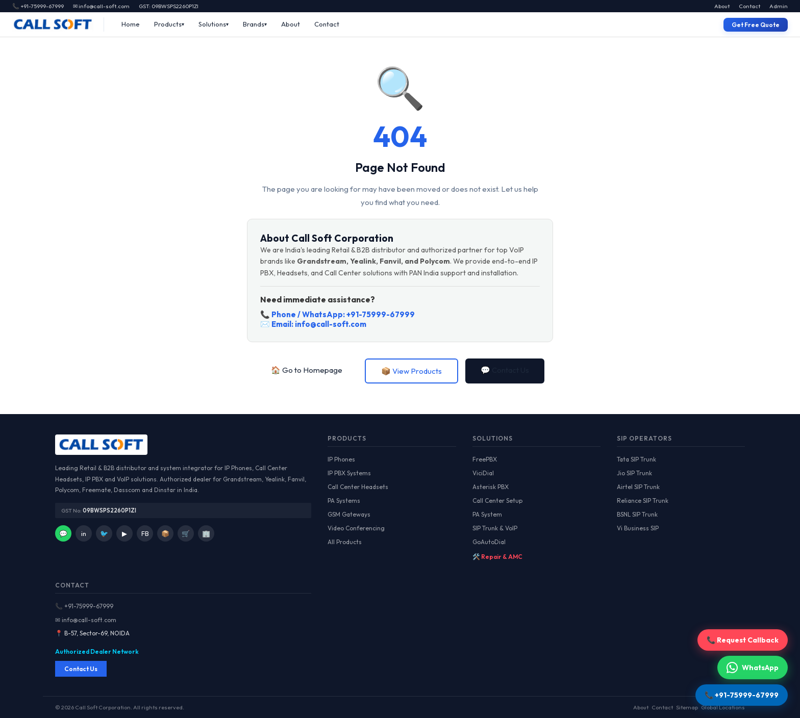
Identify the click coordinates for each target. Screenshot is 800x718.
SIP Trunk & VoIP (494, 528)
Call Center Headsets (358, 487)
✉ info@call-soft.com (101, 6)
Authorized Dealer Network (97, 651)
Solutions (212, 24)
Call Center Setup (497, 500)
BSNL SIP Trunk (637, 514)
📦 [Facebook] (165, 533)
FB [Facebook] (145, 533)
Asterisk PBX (490, 487)
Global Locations (723, 707)
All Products (345, 542)
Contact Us (80, 669)
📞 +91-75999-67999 (84, 606)
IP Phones (341, 459)
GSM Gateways (349, 514)
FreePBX (484, 459)
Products (168, 24)
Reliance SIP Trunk (642, 500)
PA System (487, 514)
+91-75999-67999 (380, 314)
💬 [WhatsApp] (63, 533)
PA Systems (344, 500)
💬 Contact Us (505, 370)
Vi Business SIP (638, 528)
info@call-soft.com (330, 324)
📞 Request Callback (743, 640)
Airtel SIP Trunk (638, 487)
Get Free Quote (756, 25)
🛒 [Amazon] (186, 533)
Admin (778, 6)
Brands (253, 24)
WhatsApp (753, 667)
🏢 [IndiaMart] (206, 533)
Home (130, 24)
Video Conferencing (356, 528)
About (722, 6)
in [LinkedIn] (83, 533)
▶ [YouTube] (124, 533)
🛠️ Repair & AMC (497, 556)
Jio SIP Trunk (634, 473)
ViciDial (483, 473)
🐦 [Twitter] (104, 533)
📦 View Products (411, 371)
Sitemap (687, 707)
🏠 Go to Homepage (306, 370)
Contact (749, 6)
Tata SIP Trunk (636, 459)
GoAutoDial (489, 542)
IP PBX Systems (349, 473)
